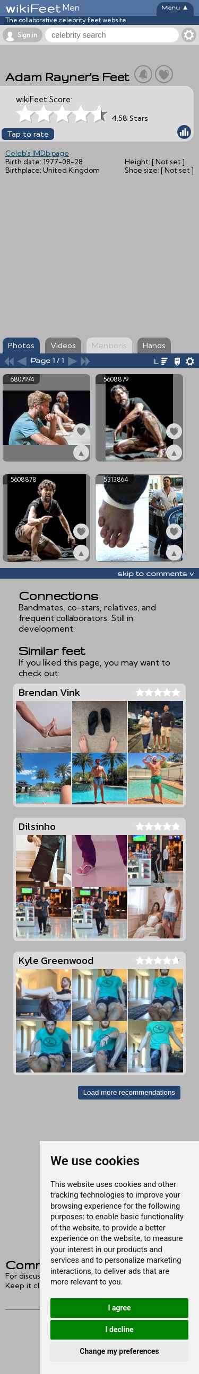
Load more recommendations (129, 1092)
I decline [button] (119, 1329)
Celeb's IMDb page (37, 153)
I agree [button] (119, 1308)
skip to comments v (155, 573)
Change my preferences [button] (119, 1351)
